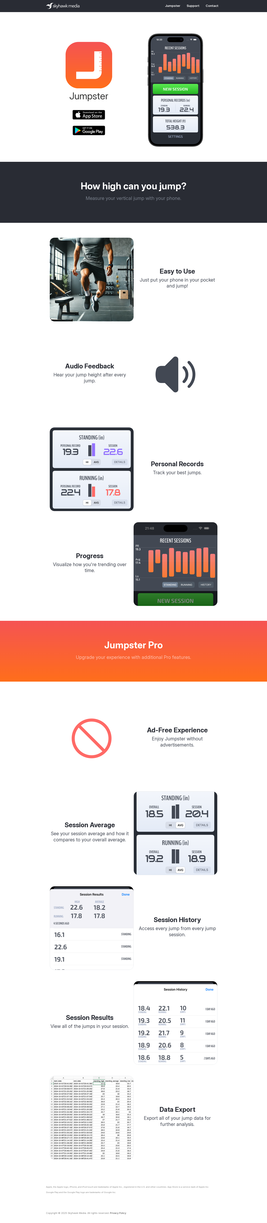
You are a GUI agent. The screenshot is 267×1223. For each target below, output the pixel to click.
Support (193, 6)
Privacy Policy (118, 1212)
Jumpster (172, 6)
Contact (212, 6)
